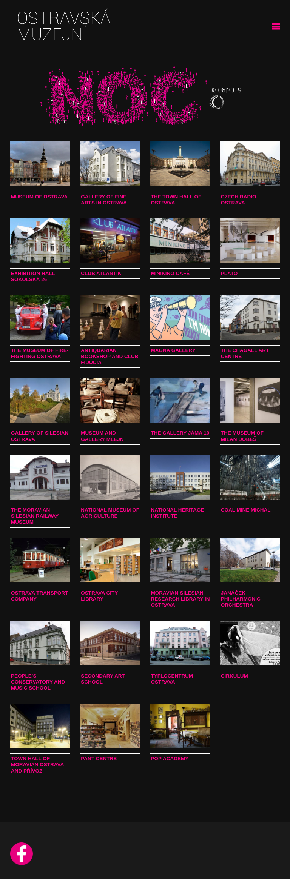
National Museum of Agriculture (110, 513)
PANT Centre (99, 758)
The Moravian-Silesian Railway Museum (35, 516)
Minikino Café (170, 273)
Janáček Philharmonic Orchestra (241, 599)
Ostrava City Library (99, 596)
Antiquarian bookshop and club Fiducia (109, 356)
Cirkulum (234, 676)
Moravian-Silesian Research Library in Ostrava (180, 599)
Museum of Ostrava (39, 197)
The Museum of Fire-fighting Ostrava (39, 353)
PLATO (229, 273)
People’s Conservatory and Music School (38, 682)
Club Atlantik (101, 273)
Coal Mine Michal (246, 510)
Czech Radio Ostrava (238, 200)
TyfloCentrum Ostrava (172, 679)
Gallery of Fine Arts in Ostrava (104, 200)
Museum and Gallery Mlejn (102, 436)
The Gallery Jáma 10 (180, 433)
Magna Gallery (173, 350)
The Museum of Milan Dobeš (242, 436)
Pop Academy (170, 758)
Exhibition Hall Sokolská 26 (33, 276)
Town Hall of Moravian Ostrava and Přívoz (37, 764)
